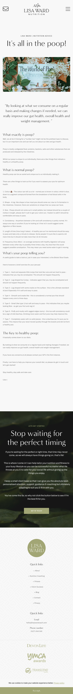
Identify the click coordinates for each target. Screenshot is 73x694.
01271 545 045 (36, 631)
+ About (36, 571)
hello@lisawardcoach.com (36, 623)
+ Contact (36, 598)
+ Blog (36, 592)
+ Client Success (36, 587)
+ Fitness (36, 581)
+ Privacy (36, 603)
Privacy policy (59, 683)
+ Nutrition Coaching (36, 576)
